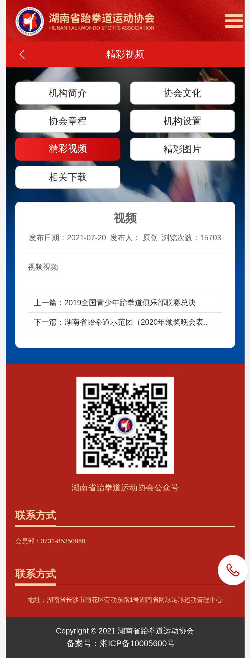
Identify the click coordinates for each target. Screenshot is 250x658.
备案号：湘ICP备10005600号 (121, 643)
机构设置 (182, 121)
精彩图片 (182, 149)
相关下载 (68, 177)
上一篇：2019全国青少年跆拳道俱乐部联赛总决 (115, 302)
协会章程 (68, 121)
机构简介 (68, 93)
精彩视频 (68, 148)
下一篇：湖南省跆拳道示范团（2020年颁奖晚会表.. (121, 322)
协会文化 (182, 93)
